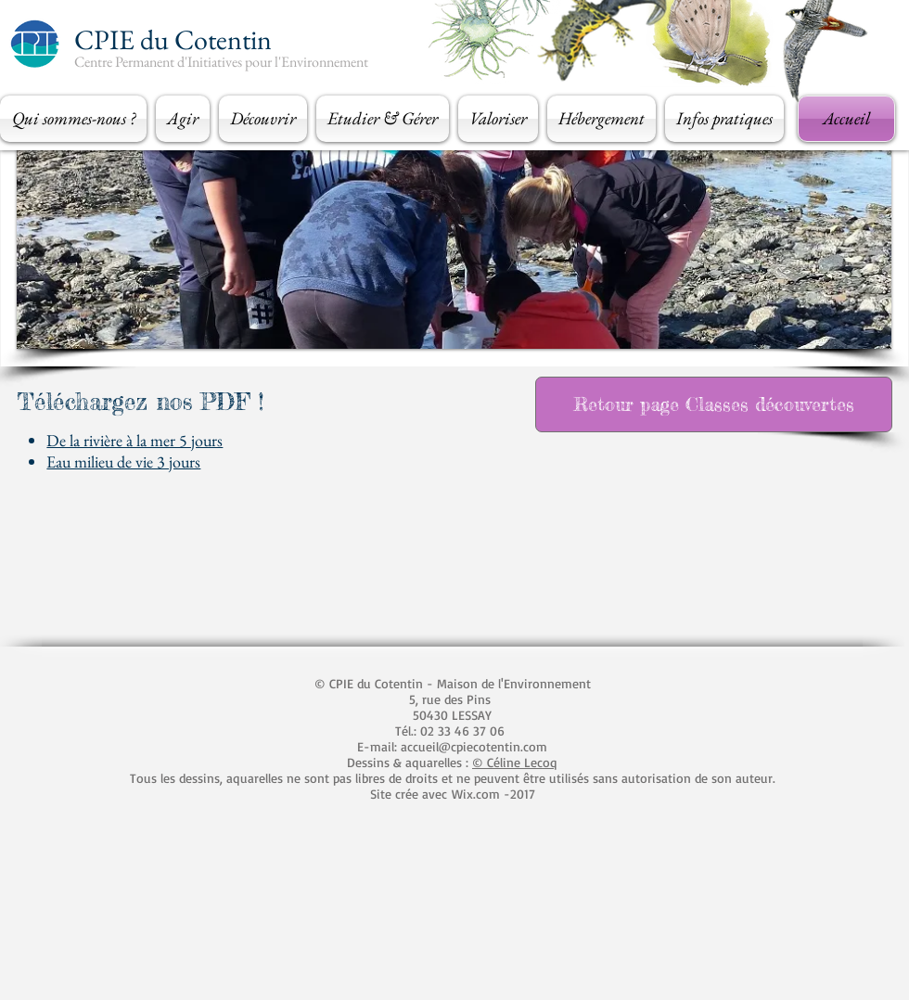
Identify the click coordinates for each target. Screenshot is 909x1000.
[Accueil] (846, 119)
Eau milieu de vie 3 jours (123, 461)
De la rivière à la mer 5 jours (134, 440)
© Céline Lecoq (514, 762)
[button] (75, 119)
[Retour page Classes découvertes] (713, 404)
